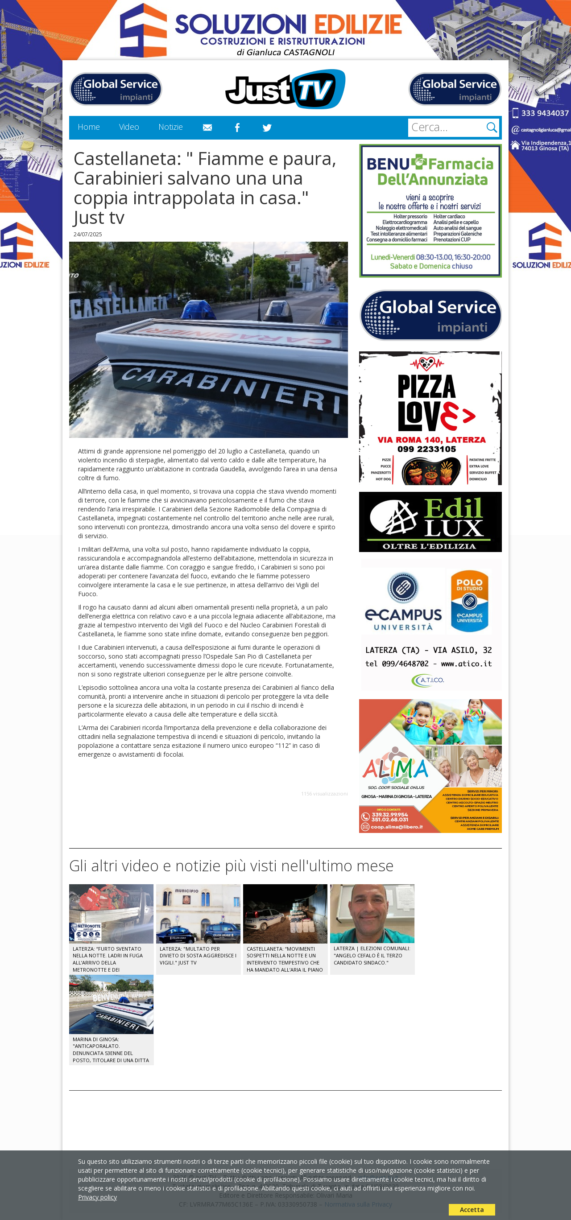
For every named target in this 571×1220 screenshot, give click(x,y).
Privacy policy (97, 1197)
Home (89, 126)
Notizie (170, 126)
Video (129, 126)
